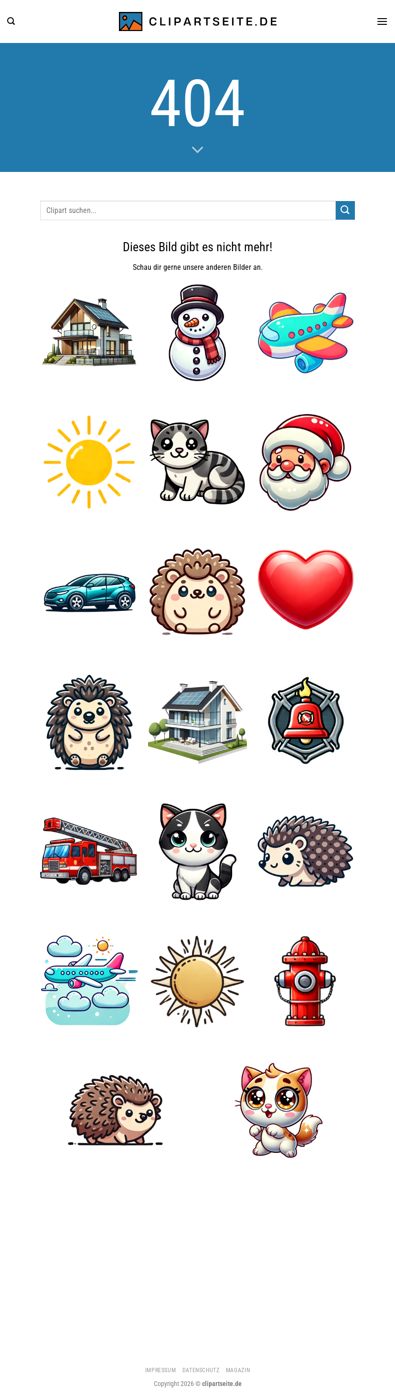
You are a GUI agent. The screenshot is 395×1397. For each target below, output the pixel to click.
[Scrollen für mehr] (198, 150)
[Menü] (382, 21)
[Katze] (197, 462)
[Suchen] (11, 21)
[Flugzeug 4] (89, 981)
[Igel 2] (305, 851)
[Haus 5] (89, 332)
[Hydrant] (305, 981)
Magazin (238, 1370)
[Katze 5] (197, 851)
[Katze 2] (278, 1111)
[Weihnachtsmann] (305, 462)
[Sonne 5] (89, 462)
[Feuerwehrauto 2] (89, 851)
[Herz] (305, 592)
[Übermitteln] (345, 210)
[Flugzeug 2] (305, 332)
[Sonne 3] (197, 981)
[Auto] (89, 592)
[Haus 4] (197, 721)
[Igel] (116, 1111)
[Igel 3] (89, 721)
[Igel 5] (197, 592)
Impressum (160, 1370)
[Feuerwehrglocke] (305, 721)
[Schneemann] (197, 332)
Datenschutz (201, 1370)
